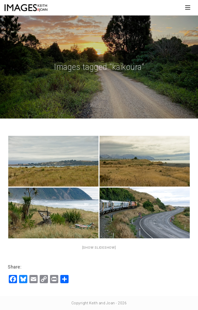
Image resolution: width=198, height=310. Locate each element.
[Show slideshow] (99, 247)
